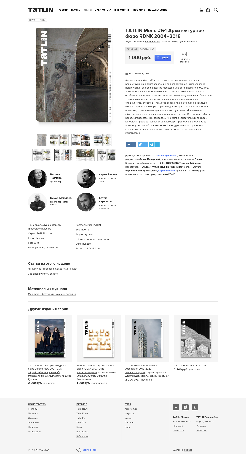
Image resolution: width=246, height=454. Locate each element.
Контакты (32, 409)
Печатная (132, 49)
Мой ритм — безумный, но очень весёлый (52, 294)
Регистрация (34, 432)
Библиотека (103, 10)
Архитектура (131, 409)
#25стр (63, 10)
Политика (33, 427)
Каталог (81, 404)
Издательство (158, 10)
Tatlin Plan (81, 418)
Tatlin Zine (81, 423)
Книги (88, 10)
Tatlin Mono (82, 413)
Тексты (75, 10)
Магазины (33, 413)
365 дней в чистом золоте (43, 274)
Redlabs (188, 450)
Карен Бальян (166, 171)
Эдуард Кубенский (38, 372)
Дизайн (128, 418)
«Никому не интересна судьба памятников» (53, 269)
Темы (42, 20)
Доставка (32, 418)
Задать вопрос (90, 450)
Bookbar (139, 10)
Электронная (147, 49)
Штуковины (122, 10)
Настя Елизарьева (87, 372)
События (129, 423)
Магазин (33, 20)
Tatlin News (82, 409)
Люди (127, 427)
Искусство (130, 413)
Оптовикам (33, 423)
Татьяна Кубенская (165, 155)
